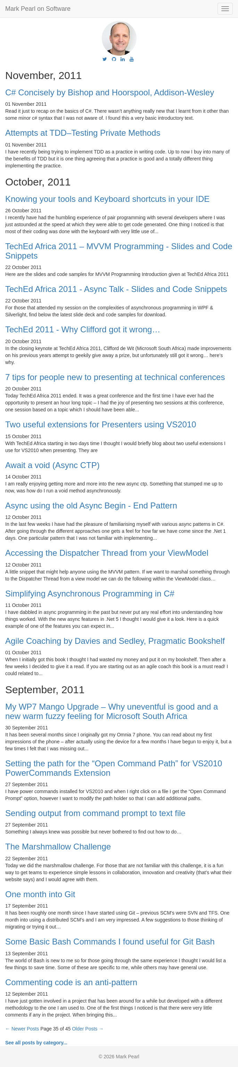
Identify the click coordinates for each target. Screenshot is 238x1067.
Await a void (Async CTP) (52, 465)
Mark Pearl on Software (38, 8)
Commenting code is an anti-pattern (71, 982)
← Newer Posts (22, 1029)
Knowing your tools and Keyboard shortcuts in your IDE (107, 199)
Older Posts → (88, 1029)
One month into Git (40, 894)
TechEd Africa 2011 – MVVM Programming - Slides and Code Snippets (118, 251)
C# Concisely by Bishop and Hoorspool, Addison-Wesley (109, 92)
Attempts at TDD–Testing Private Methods (82, 132)
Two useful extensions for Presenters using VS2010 (100, 424)
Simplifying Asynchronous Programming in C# (89, 593)
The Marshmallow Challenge (58, 846)
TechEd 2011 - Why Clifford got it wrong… (82, 329)
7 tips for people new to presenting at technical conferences (115, 377)
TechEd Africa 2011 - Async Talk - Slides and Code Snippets (116, 289)
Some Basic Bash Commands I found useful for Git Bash (110, 941)
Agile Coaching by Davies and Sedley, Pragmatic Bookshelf (115, 641)
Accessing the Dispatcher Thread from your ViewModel (106, 553)
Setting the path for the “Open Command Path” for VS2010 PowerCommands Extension (113, 768)
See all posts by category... (36, 1042)
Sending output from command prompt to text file (95, 813)
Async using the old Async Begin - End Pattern (91, 505)
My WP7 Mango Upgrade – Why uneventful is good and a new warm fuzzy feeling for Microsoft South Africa (111, 711)
